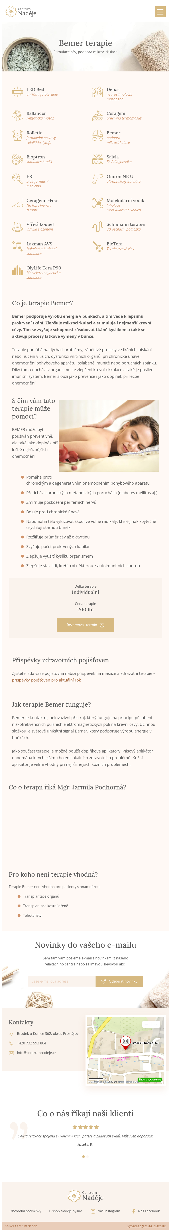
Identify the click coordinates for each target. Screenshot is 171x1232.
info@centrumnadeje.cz (36, 1052)
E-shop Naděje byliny (65, 1211)
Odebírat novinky (119, 981)
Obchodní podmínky (25, 1211)
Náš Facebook (145, 1211)
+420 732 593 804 (31, 1043)
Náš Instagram (105, 1211)
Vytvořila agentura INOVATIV (146, 1226)
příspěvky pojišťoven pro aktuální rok (46, 680)
